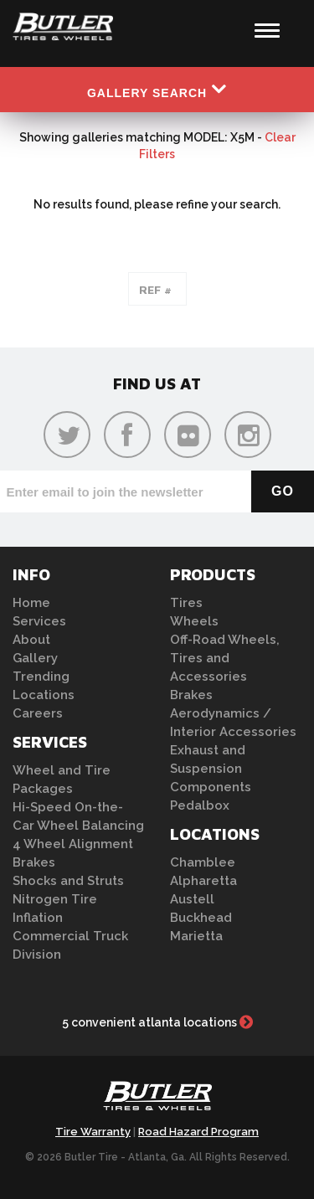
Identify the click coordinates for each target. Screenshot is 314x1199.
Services (39, 621)
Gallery (35, 658)
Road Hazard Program (198, 1131)
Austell (192, 899)
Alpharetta (203, 880)
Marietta (196, 936)
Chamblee (202, 862)
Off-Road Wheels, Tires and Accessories (225, 658)
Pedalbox (199, 805)
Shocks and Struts (68, 880)
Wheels (194, 621)
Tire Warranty (93, 1131)
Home (31, 602)
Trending (41, 676)
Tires (186, 602)
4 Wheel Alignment (73, 844)
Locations (44, 694)
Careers (38, 713)
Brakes (34, 862)
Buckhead (201, 917)
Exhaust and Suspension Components (210, 769)
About (31, 639)
